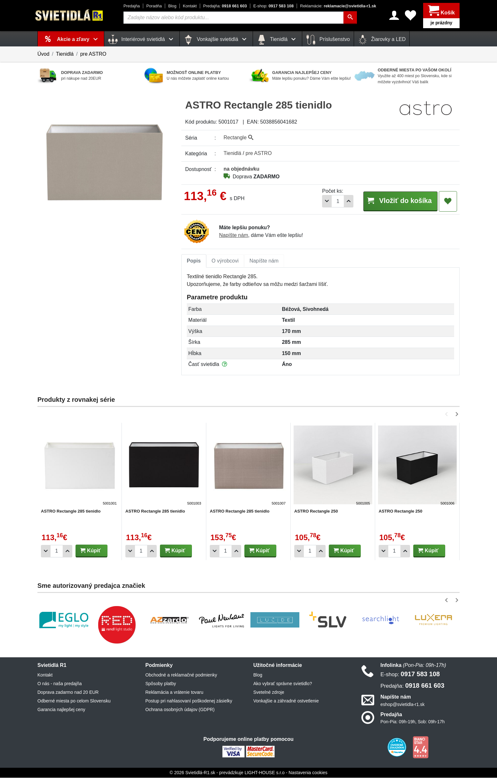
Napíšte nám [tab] (264, 261)
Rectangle (238, 137)
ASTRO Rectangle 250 (316, 511)
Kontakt (190, 6)
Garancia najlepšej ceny (61, 709)
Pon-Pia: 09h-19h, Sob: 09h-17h (413, 722)
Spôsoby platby (161, 683)
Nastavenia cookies (307, 772)
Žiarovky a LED (382, 40)
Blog (172, 6)
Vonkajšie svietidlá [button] (216, 40)
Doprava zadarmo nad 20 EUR (68, 692)
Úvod (43, 54)
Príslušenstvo (328, 40)
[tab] (193, 261)
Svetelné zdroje (268, 692)
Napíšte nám (233, 235)
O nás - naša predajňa (59, 683)
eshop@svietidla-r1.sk (403, 704)
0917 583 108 (273, 6)
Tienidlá (65, 54)
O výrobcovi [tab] (225, 261)
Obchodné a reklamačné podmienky (181, 675)
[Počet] (333, 201)
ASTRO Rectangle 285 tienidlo (70, 511)
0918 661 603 (225, 6)
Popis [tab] (194, 261)
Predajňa (131, 6)
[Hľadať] (350, 17)
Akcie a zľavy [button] (78, 39)
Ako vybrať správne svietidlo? (282, 683)
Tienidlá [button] (277, 40)
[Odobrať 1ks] (323, 201)
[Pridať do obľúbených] (448, 201)
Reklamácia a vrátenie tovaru (174, 692)
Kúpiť (90, 551)
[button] (448, 414)
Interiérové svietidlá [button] (142, 40)
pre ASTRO (93, 54)
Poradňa (154, 6)
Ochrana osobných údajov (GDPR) (180, 709)
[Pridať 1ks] (345, 201)
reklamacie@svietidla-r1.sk (338, 6)
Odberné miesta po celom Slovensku (74, 701)
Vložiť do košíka (398, 201)
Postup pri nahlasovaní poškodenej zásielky (189, 701)
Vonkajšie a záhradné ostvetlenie (286, 701)
